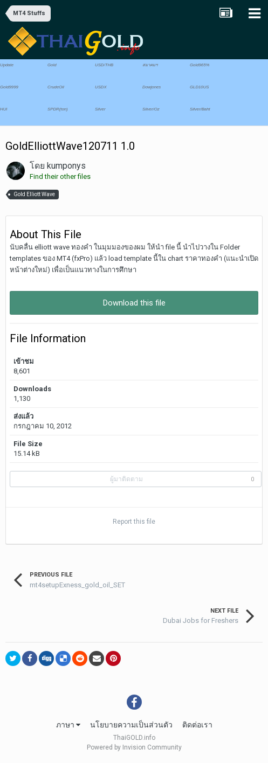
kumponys (66, 166)
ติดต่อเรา (197, 724)
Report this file (134, 521)
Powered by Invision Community (134, 747)
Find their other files (60, 176)
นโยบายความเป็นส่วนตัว (131, 724)
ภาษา (68, 724)
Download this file (134, 303)
